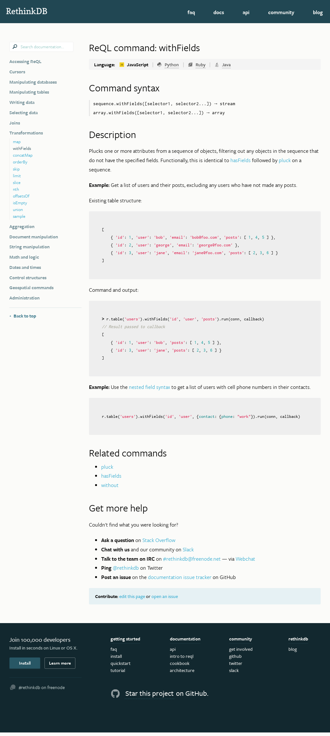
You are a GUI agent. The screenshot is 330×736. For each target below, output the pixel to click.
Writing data (21, 102)
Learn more (60, 666)
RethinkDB (49, 11)
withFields (22, 148)
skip (16, 169)
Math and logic (24, 256)
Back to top (22, 315)
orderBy (20, 162)
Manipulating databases (33, 81)
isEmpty (20, 202)
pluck (285, 160)
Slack (188, 553)
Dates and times (25, 267)
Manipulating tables (29, 91)
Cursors (17, 71)
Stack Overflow (158, 543)
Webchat (245, 562)
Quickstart (121, 666)
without (110, 488)
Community (281, 12)
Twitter (235, 666)
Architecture (182, 673)
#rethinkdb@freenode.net (192, 562)
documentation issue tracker (179, 580)
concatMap (23, 155)
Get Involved (241, 652)
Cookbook (179, 666)
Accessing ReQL (25, 61)
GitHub (235, 659)
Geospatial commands (31, 287)
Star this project (149, 697)
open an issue (164, 599)
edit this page (132, 599)
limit (17, 175)
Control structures (27, 277)
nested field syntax (149, 390)
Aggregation (21, 226)
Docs (218, 12)
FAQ (191, 12)
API (246, 12)
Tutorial (118, 673)
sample (19, 216)
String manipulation (29, 246)
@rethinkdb (126, 571)
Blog (318, 12)
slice (17, 182)
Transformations (26, 132)
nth (16, 189)
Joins (14, 122)
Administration (24, 297)
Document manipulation (33, 236)
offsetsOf (21, 196)
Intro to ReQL (181, 659)
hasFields (240, 160)
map (17, 141)
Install (25, 666)
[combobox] (41, 47)
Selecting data (23, 112)
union (18, 209)
